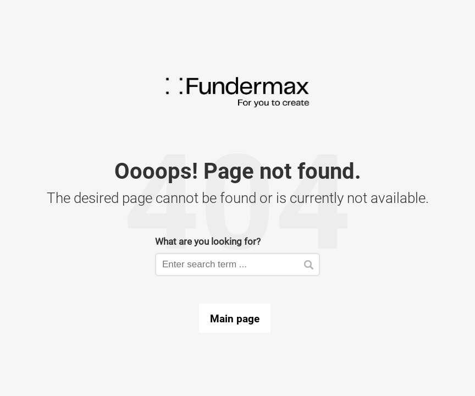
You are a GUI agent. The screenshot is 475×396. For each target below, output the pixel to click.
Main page (234, 318)
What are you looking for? (208, 241)
